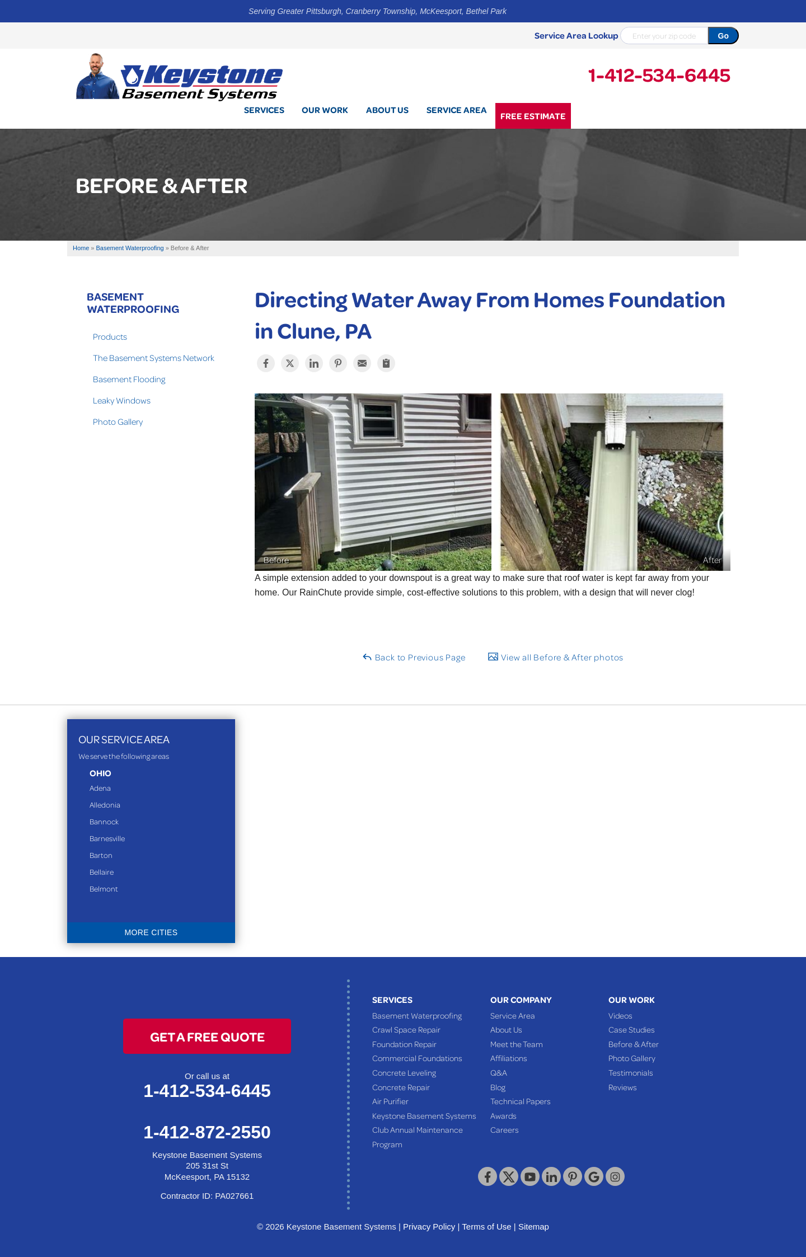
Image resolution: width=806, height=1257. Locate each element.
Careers (504, 1129)
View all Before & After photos (556, 657)
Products (110, 336)
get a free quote (207, 1036)
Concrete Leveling (404, 1072)
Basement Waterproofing (133, 302)
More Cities (151, 932)
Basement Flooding (129, 378)
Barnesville (107, 838)
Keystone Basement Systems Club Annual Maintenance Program (424, 1129)
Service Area (512, 1015)
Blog (497, 1087)
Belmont (104, 888)
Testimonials (630, 1072)
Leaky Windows (122, 400)
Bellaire (102, 871)
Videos (620, 1015)
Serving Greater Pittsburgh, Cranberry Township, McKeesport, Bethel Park (378, 11)
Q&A (498, 1072)
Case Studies (631, 1029)
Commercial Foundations (417, 1058)
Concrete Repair (401, 1087)
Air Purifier (390, 1101)
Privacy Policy (429, 1226)
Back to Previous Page (414, 657)
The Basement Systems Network (153, 357)
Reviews (622, 1087)
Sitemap (533, 1226)
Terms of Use (486, 1226)
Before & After (633, 1044)
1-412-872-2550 (207, 1132)
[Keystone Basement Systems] (179, 76)
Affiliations (508, 1058)
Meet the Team (516, 1044)
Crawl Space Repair (406, 1029)
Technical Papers (520, 1101)
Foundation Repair (404, 1044)
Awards (503, 1115)
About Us (506, 1029)
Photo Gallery (118, 421)
